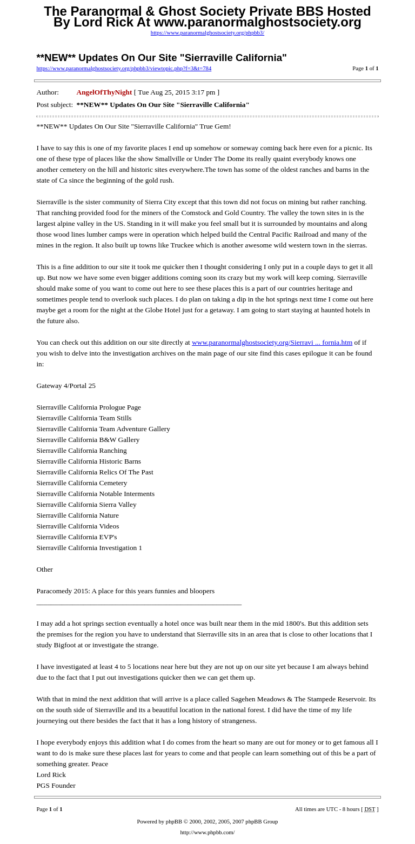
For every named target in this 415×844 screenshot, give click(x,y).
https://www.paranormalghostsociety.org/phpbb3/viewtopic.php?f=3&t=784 (123, 68)
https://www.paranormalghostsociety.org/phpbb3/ (207, 33)
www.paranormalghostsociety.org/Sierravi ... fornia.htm (272, 342)
